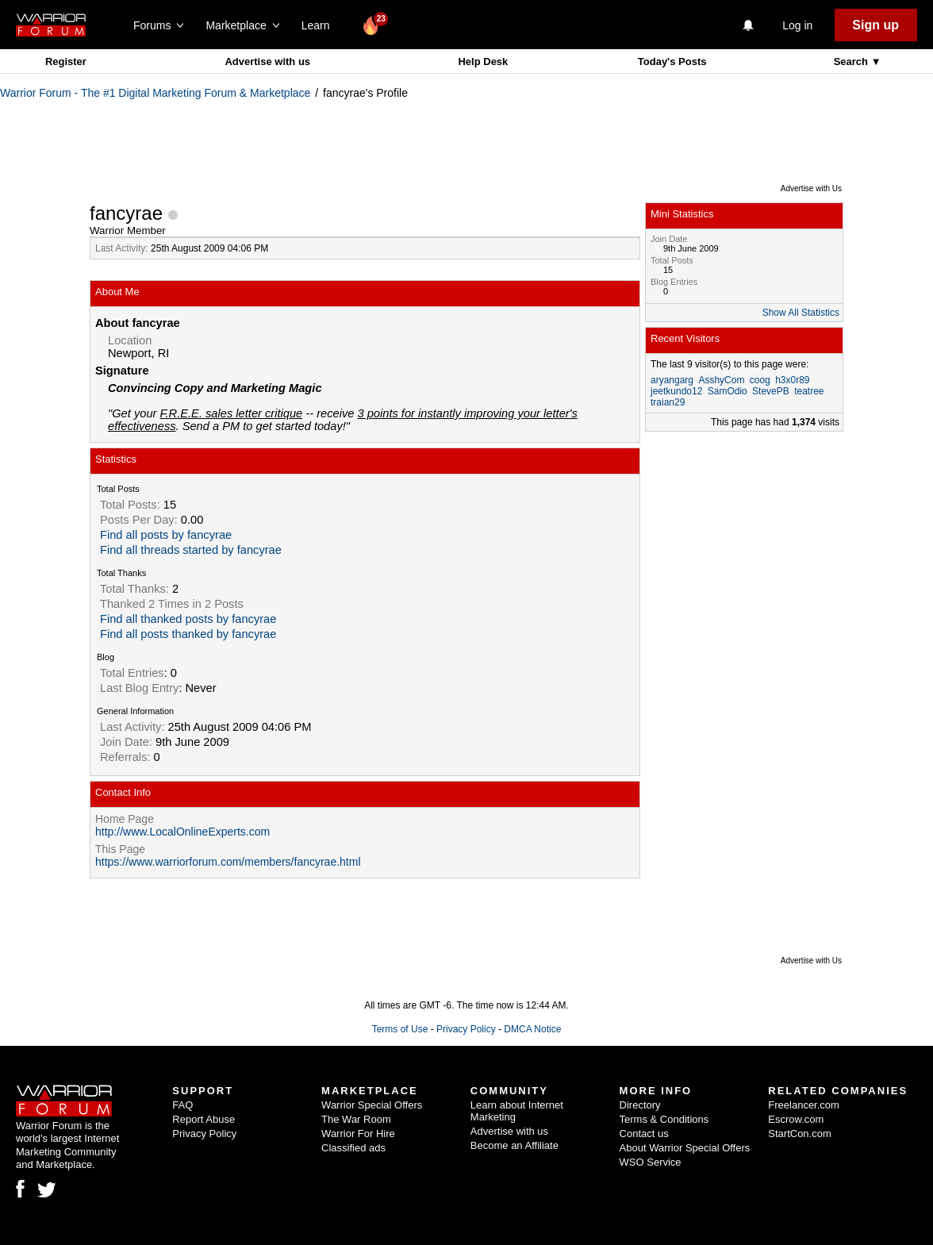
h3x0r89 (792, 380)
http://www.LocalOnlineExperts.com (182, 831)
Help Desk (483, 61)
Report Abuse (203, 1119)
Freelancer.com (803, 1105)
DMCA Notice (532, 1029)
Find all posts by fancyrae (166, 534)
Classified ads (353, 1148)
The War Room (356, 1119)
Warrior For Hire (358, 1133)
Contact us (644, 1133)
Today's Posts (672, 61)
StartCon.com (799, 1133)
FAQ (182, 1105)
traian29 (668, 402)
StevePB (770, 391)
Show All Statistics (800, 312)
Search (852, 61)
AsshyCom (721, 380)
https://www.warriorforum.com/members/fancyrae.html (228, 861)
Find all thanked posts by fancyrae (188, 619)
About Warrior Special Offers (685, 1148)
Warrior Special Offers (371, 1105)
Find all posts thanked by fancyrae (188, 634)
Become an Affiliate (514, 1145)
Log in (797, 25)
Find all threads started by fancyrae (191, 550)
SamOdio (727, 391)
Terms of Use (400, 1029)
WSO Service (651, 1162)
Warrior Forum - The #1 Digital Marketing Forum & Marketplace (155, 92)
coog (760, 380)
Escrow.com (796, 1119)
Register (65, 61)
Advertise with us (267, 61)
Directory (640, 1105)
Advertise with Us (811, 188)
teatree (809, 391)
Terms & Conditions (664, 1119)
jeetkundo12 (676, 391)
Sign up (875, 25)
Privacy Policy (466, 1029)
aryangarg (672, 380)
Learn (320, 25)
